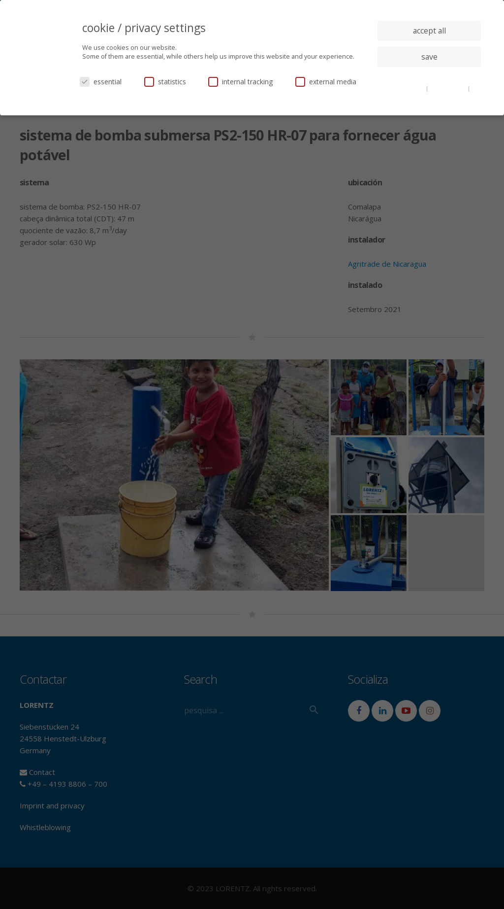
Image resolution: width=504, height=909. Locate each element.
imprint (429, 95)
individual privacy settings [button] (429, 76)
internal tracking (240, 81)
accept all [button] (429, 30)
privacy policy (449, 88)
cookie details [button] (406, 88)
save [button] (429, 56)
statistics (165, 81)
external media (325, 81)
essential (101, 81)
